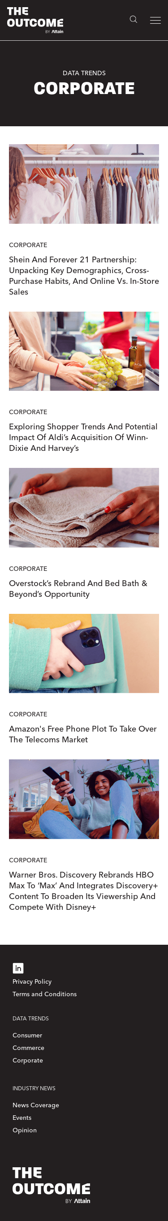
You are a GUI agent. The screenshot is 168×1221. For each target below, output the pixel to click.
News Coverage (36, 1105)
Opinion (25, 1130)
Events (22, 1118)
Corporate (28, 1060)
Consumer (27, 1035)
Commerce (28, 1048)
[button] (155, 20)
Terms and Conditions (45, 994)
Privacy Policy (32, 981)
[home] (35, 20)
